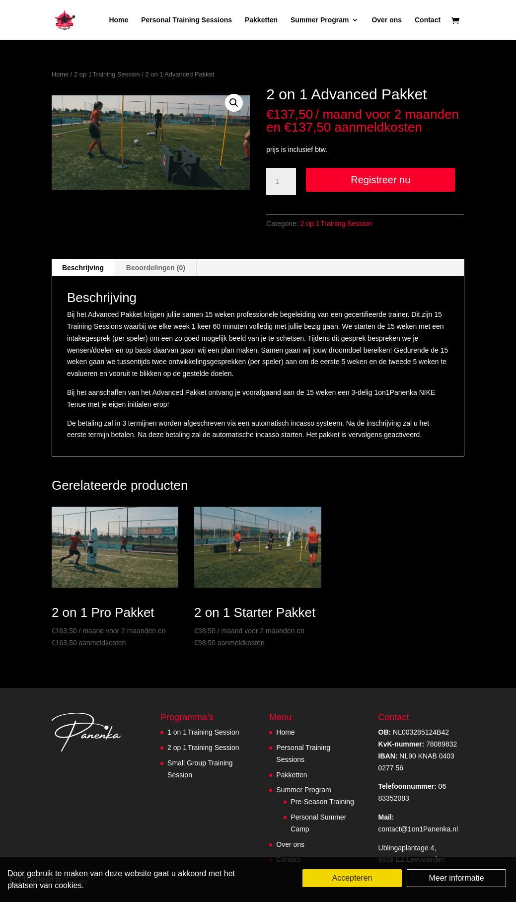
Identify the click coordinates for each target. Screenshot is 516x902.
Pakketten (261, 20)
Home (118, 20)
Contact (428, 20)
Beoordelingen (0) (155, 268)
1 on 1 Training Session (203, 732)
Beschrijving (83, 268)
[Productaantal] (281, 182)
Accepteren (352, 878)
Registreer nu (380, 179)
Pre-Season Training (322, 802)
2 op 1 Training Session (107, 74)
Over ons (386, 20)
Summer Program (320, 20)
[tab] (83, 267)
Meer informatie (456, 878)
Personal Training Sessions (186, 20)
